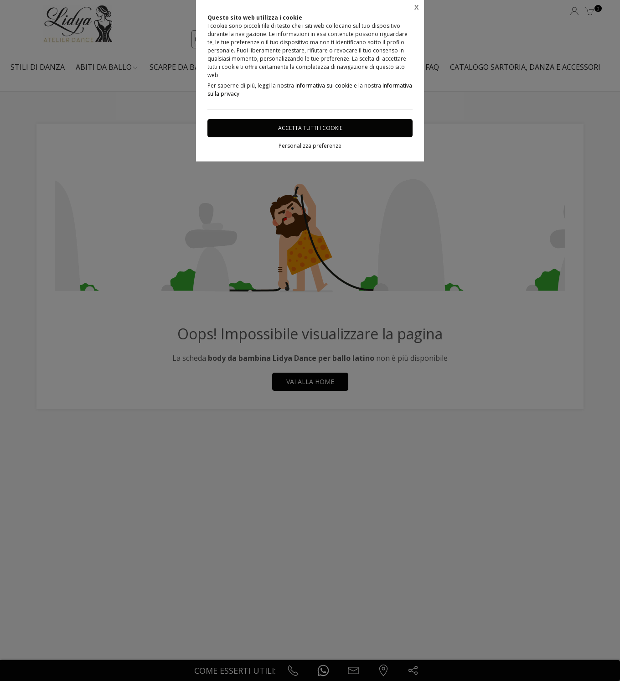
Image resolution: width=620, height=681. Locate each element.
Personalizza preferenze (310, 146)
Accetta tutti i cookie (310, 128)
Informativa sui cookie (323, 85)
